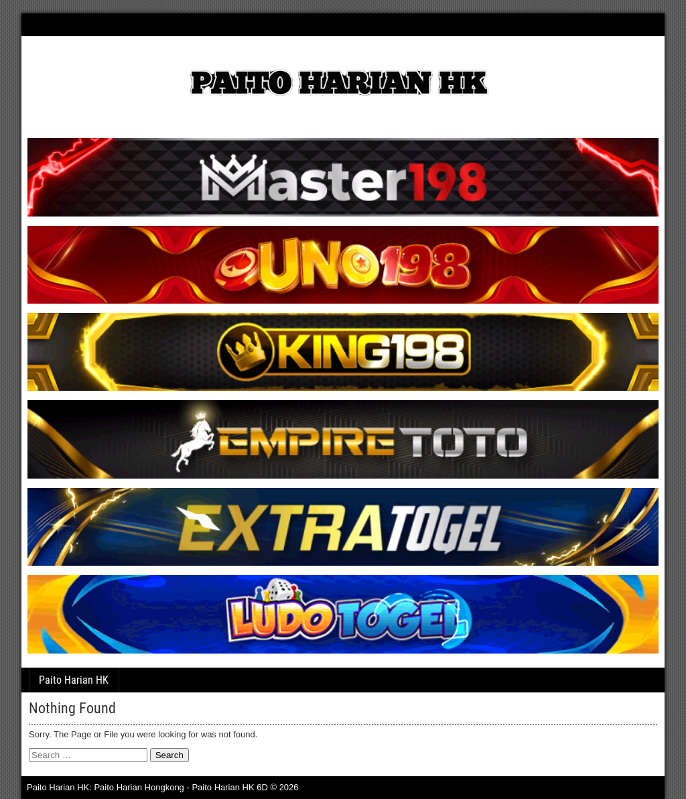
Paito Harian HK (74, 680)
